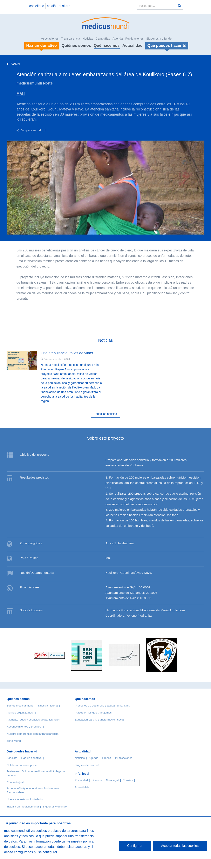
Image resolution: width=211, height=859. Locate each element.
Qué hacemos (107, 45)
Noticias (87, 38)
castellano (36, 6)
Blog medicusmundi (87, 765)
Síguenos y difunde (158, 38)
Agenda (118, 38)
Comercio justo (16, 782)
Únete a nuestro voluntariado (25, 799)
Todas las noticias (105, 413)
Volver (15, 64)
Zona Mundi (14, 740)
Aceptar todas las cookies (180, 845)
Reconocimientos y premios (24, 726)
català (51, 6)
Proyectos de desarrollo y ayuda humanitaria (102, 705)
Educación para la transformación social (99, 719)
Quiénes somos (76, 45)
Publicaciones (134, 38)
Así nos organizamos (20, 712)
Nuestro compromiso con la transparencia (33, 733)
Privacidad (81, 780)
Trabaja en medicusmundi (23, 806)
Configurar (135, 845)
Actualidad (132, 45)
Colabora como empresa (22, 765)
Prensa (106, 757)
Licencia (97, 780)
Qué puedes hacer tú (22, 751)
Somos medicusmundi (20, 705)
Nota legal (112, 780)
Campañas (103, 38)
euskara (64, 6)
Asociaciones (50, 38)
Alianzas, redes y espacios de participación (33, 719)
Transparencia (70, 38)
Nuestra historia (48, 705)
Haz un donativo (31, 757)
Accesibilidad (83, 787)
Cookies (128, 780)
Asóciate (12, 757)
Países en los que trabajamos (93, 712)
